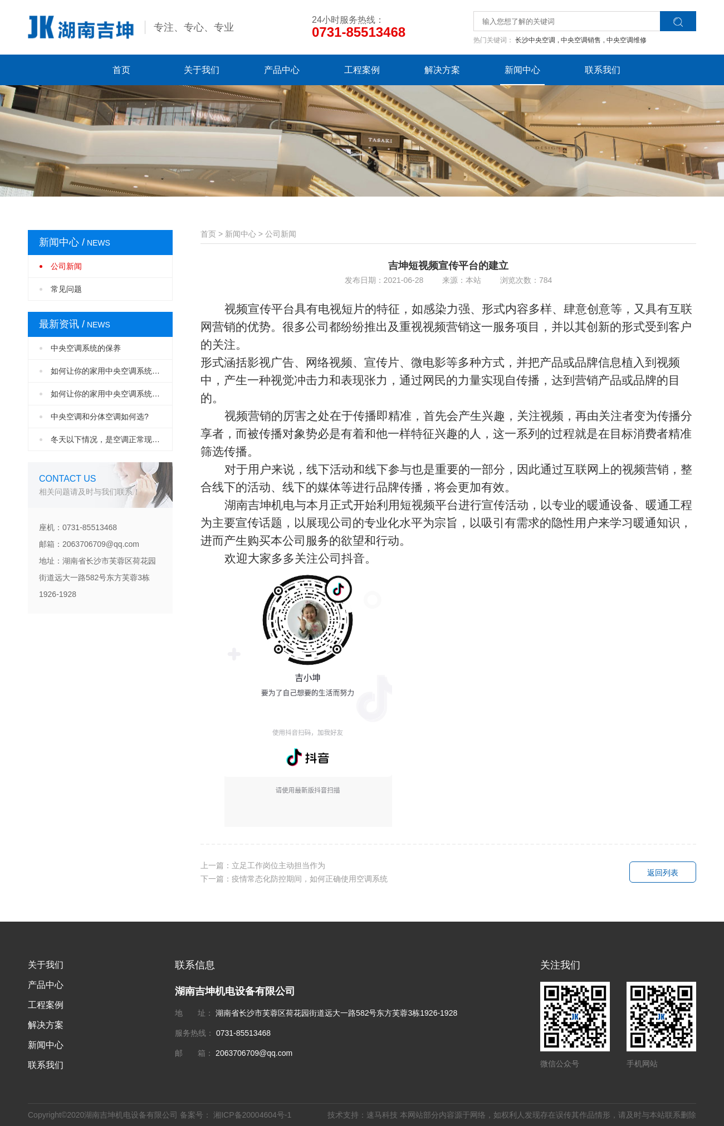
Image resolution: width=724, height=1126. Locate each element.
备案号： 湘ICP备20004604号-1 (235, 1114)
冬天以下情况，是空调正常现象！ (109, 439)
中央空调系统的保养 (86, 348)
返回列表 (662, 872)
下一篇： (294, 879)
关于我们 (201, 70)
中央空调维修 (626, 40)
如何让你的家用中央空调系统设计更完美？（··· (112, 370)
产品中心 (282, 70)
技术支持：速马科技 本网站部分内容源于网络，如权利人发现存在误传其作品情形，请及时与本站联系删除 (511, 1114)
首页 (121, 70)
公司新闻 (66, 266)
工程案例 (362, 70)
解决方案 (442, 70)
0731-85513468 (358, 32)
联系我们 (602, 70)
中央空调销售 (583, 40)
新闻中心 (522, 70)
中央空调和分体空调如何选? (100, 416)
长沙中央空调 (537, 40)
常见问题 (66, 289)
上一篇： (262, 865)
